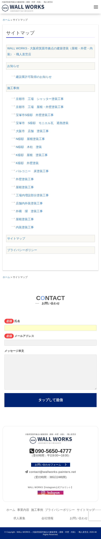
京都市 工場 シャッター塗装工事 (40, 99)
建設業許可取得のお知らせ (34, 77)
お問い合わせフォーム (50, 464)
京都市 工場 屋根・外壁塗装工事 (40, 107)
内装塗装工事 (25, 227)
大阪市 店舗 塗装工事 (32, 131)
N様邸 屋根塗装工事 (30, 139)
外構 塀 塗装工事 (29, 211)
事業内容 (23, 510)
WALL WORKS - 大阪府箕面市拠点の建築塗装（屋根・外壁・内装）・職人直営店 (50, 51)
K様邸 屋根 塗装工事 (32, 155)
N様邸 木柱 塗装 (29, 147)
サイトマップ (16, 238)
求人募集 (19, 518)
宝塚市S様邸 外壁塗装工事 (35, 115)
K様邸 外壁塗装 (27, 163)
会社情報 (47, 518)
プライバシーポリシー (22, 250)
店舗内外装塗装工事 (29, 203)
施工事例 (13, 88)
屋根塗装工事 (25, 187)
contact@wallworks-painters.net (50, 472)
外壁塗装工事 (25, 179)
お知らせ (13, 66)
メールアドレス (50, 340)
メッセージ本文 (50, 369)
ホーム (10, 510)
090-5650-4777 (51, 451)
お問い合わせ (79, 518)
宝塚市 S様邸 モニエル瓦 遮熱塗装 (42, 123)
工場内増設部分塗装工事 (32, 195)
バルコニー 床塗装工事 (32, 171)
